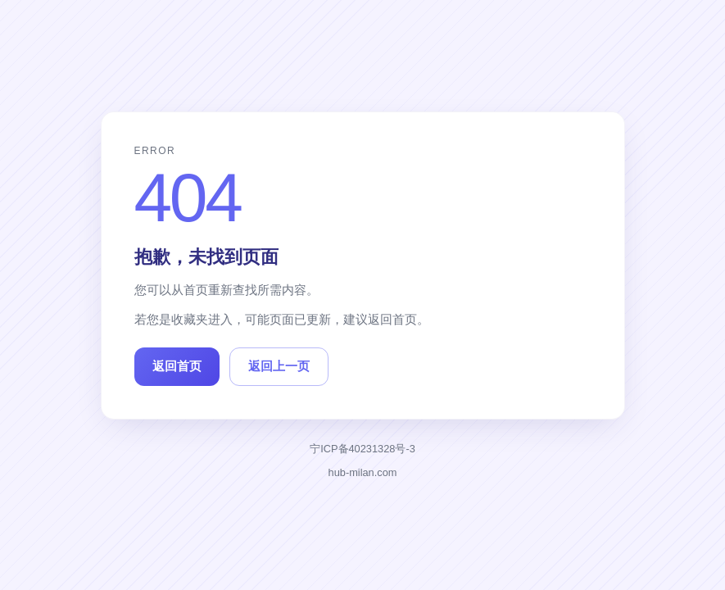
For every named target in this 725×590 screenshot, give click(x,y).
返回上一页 (279, 366)
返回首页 (177, 366)
